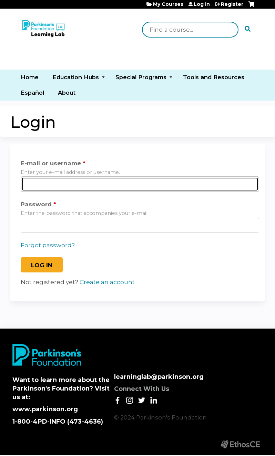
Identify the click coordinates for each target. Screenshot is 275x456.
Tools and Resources (213, 77)
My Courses (168, 4)
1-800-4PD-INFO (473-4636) (57, 421)
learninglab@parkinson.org (159, 377)
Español (32, 92)
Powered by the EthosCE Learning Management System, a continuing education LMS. (240, 444)
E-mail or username (51, 163)
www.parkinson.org (45, 409)
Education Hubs (75, 77)
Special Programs (140, 77)
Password (36, 204)
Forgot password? (48, 245)
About (66, 92)
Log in (202, 4)
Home (30, 77)
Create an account (107, 282)
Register (232, 4)
